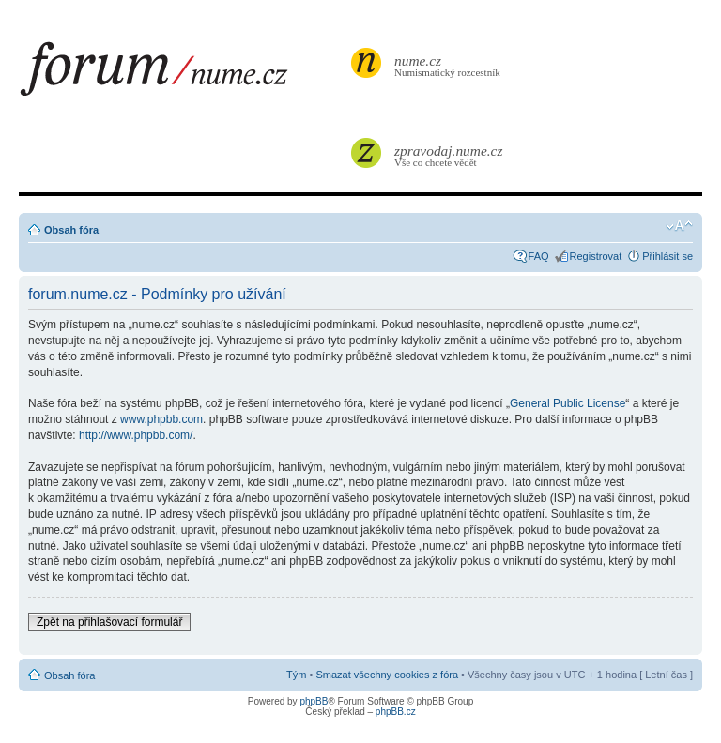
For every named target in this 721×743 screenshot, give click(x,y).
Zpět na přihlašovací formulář (109, 622)
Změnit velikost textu (679, 226)
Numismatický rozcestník (450, 65)
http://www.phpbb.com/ (135, 435)
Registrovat (596, 256)
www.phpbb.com (161, 419)
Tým (296, 674)
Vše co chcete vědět (450, 155)
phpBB (313, 701)
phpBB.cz (396, 711)
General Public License (567, 403)
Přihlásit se (667, 256)
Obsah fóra (71, 229)
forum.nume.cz (183, 74)
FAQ (539, 256)
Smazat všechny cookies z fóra (386, 674)
